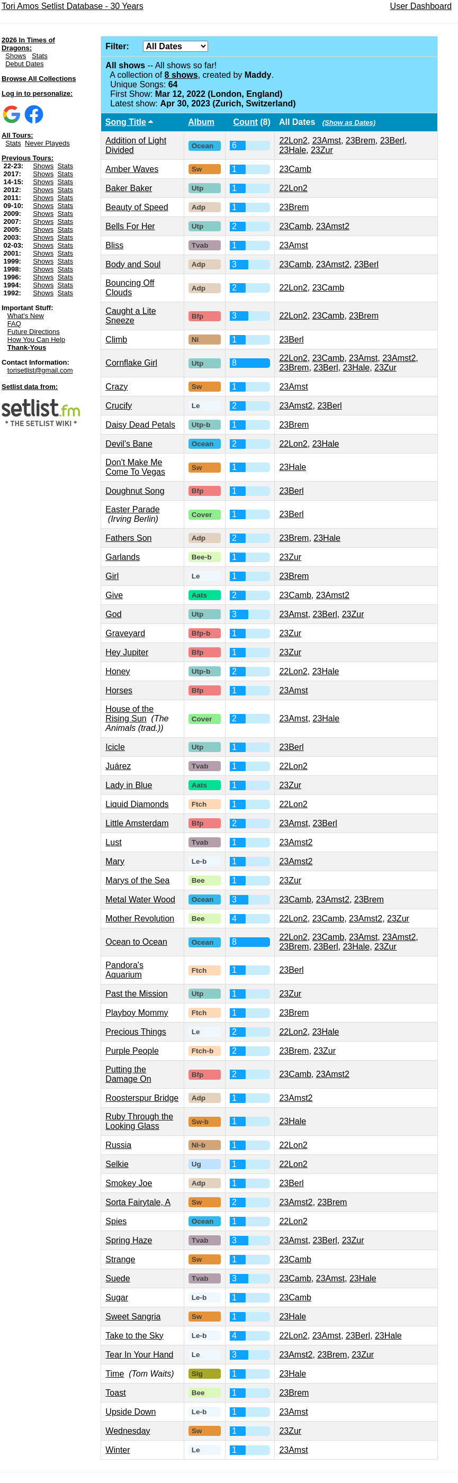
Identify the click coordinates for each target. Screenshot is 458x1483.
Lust (113, 842)
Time (114, 1373)
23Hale (292, 150)
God (113, 614)
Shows (15, 56)
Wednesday (127, 1430)
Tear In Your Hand (139, 1354)
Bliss (114, 245)
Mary (114, 861)
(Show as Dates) (348, 122)
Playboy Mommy (136, 1012)
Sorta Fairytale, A (137, 1202)
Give (114, 595)
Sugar (116, 1297)
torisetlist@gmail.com (40, 370)
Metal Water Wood (140, 899)
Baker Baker (128, 188)
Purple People (132, 1050)
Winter (117, 1449)
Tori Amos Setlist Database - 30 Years (72, 6)
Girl (112, 576)
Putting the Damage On (128, 1074)
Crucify (118, 405)
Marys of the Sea (137, 880)
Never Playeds (47, 143)
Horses (118, 690)
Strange (120, 1259)
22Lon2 (293, 140)
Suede (117, 1278)
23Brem (360, 140)
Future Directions (33, 332)
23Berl (392, 140)
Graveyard (125, 633)
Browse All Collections (39, 79)
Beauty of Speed (136, 207)
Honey (117, 671)
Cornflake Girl (131, 362)
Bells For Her (130, 226)
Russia (118, 1145)
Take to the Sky (134, 1335)
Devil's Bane (128, 443)
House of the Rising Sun (129, 713)
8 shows (181, 74)
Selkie (117, 1164)
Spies (116, 1221)
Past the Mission (136, 993)
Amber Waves (131, 169)
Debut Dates (24, 64)
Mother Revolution (139, 918)
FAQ (14, 324)
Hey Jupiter (126, 652)
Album (201, 121)
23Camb (295, 169)
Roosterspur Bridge (141, 1097)
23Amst (326, 140)
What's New (25, 316)
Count (246, 121)
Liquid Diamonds (136, 804)
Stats (40, 56)
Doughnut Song (134, 490)
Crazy (116, 386)
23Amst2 (332, 226)
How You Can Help (36, 339)
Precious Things (135, 1031)
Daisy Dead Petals (140, 424)
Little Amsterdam (136, 823)
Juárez (118, 766)
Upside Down (130, 1411)
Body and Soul (132, 264)
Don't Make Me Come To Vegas (135, 467)
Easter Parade (132, 509)
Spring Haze (128, 1240)
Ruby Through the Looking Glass (139, 1121)
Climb (116, 339)
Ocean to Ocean (136, 941)
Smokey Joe (128, 1183)
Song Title (125, 121)
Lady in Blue (128, 785)
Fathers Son (128, 537)
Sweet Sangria (132, 1316)
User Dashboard (421, 6)
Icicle (114, 747)
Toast (115, 1392)
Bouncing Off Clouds (129, 287)
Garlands (122, 557)
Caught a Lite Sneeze (130, 315)
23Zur (322, 150)
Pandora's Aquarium (124, 970)
